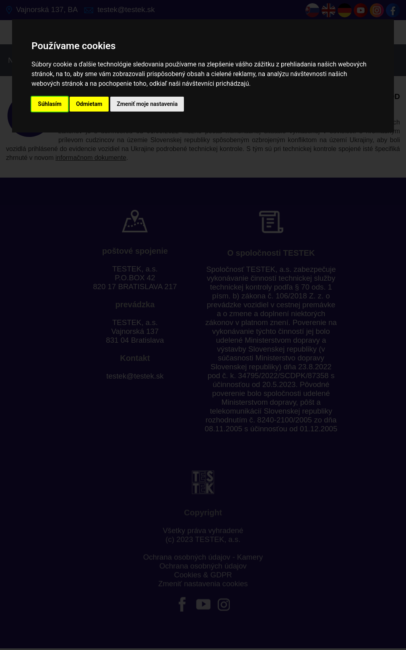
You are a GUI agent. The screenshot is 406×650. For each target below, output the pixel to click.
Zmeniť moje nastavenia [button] (147, 104)
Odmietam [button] (89, 104)
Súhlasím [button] (50, 104)
